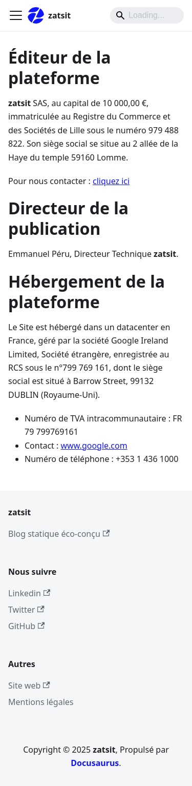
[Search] (147, 15)
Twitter (26, 609)
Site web (29, 685)
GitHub (26, 626)
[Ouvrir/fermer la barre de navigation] (16, 15)
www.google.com (94, 445)
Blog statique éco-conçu (59, 533)
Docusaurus (95, 763)
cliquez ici (111, 181)
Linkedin (29, 593)
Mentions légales (41, 702)
